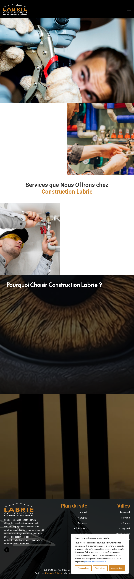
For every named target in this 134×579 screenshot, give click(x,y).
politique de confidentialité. (95, 562)
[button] (129, 9)
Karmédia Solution (53, 573)
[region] (100, 554)
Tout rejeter (100, 568)
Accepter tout (116, 568)
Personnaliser (83, 568)
